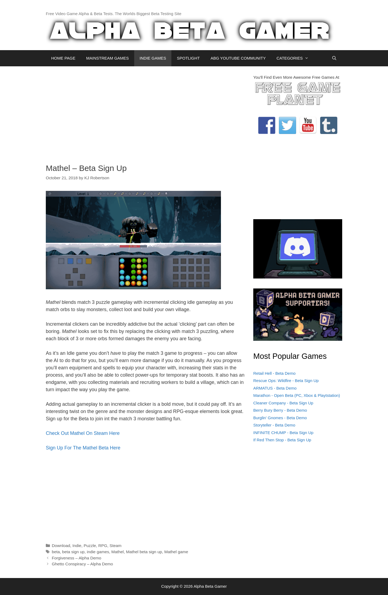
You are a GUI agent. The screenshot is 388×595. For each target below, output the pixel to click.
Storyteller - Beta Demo (274, 425)
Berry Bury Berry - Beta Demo (280, 410)
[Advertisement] (145, 112)
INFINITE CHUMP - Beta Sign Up (283, 432)
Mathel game (176, 551)
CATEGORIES (295, 58)
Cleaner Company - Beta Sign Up (283, 403)
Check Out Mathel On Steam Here (83, 433)
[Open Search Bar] (334, 58)
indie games (98, 551)
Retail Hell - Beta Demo (274, 373)
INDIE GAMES (153, 58)
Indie (76, 545)
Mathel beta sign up (144, 551)
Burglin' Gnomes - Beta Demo (280, 417)
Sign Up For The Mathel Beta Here (83, 447)
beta (56, 551)
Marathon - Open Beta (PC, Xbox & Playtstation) (296, 395)
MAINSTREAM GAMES (107, 58)
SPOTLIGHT (188, 58)
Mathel (117, 551)
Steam (115, 545)
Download (61, 545)
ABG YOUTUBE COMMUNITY (238, 58)
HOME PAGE (63, 58)
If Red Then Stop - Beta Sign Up (282, 440)
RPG (102, 545)
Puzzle (90, 545)
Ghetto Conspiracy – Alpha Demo (82, 564)
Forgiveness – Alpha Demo (76, 558)
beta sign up (73, 551)
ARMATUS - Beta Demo (275, 388)
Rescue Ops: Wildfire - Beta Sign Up (286, 380)
